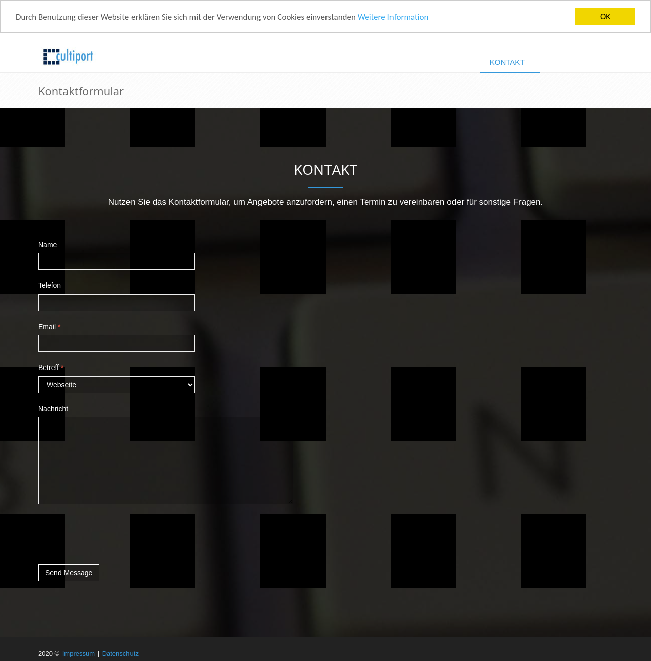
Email (49, 327)
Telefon (49, 285)
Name (47, 245)
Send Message (68, 573)
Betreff (50, 367)
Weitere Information (393, 16)
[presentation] (114, 534)
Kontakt (507, 62)
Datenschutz (120, 653)
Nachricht (53, 408)
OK (605, 16)
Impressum (78, 653)
